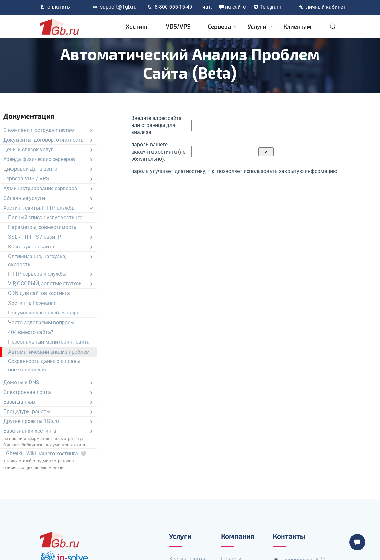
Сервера (223, 26)
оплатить (55, 7)
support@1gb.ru (114, 7)
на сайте (232, 7)
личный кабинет (322, 7)
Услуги (261, 26)
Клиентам (301, 26)
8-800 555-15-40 (169, 7)
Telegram (267, 7)
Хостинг (141, 26)
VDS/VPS (182, 26)
